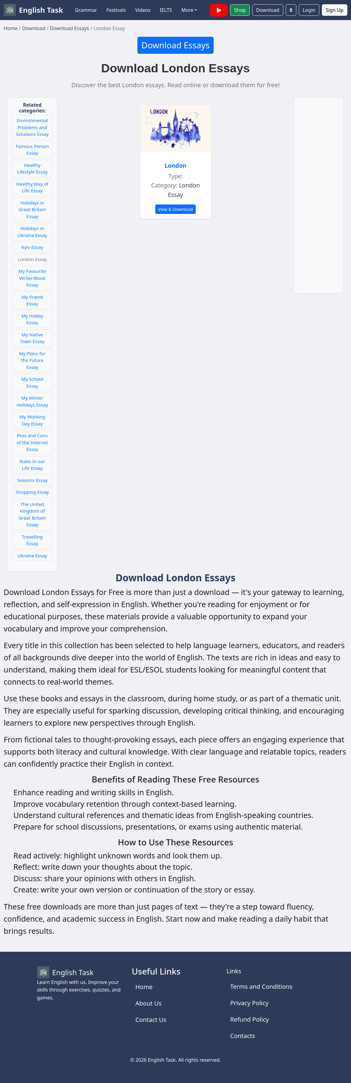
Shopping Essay (32, 492)
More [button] (187, 10)
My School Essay (32, 382)
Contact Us (150, 1020)
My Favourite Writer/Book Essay (32, 278)
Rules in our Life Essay (32, 464)
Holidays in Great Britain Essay (32, 209)
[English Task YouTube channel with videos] (219, 9)
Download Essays (175, 45)
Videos (142, 10)
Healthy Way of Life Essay (32, 187)
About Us (148, 1003)
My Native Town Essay (32, 338)
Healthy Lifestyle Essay (32, 168)
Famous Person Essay (32, 149)
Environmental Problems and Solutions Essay (32, 127)
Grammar (86, 10)
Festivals (116, 10)
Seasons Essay (32, 480)
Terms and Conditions (261, 986)
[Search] (291, 10)
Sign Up (334, 10)
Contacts (242, 1036)
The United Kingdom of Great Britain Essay (32, 514)
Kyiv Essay (32, 247)
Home (144, 987)
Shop (240, 10)
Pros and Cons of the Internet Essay (32, 442)
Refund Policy (249, 1019)
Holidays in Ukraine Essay (32, 231)
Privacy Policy (249, 1003)
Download (267, 10)
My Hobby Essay (32, 319)
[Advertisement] (319, 199)
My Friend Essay (32, 300)
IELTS (166, 10)
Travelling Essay (32, 540)
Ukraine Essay (32, 555)
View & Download (175, 209)
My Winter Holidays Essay (32, 401)
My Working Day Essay (32, 420)
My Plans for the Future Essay (32, 360)
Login (309, 10)
